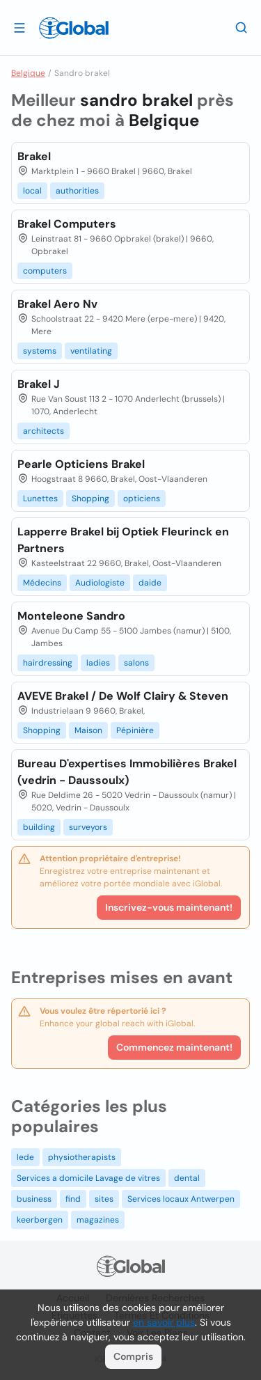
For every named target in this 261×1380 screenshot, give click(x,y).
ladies (98, 662)
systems (39, 350)
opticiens (141, 498)
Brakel (34, 156)
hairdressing (47, 662)
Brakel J (38, 384)
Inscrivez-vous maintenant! (168, 907)
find (73, 1199)
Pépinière (135, 730)
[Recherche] (241, 27)
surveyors (88, 827)
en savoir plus (164, 1322)
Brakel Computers (66, 224)
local (32, 190)
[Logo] (74, 28)
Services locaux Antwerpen (181, 1199)
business (34, 1199)
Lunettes (40, 498)
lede (25, 1157)
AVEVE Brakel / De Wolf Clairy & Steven (122, 696)
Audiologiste (100, 582)
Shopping (90, 498)
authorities (77, 190)
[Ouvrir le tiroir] (19, 27)
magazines (98, 1219)
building (39, 827)
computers (45, 270)
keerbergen (40, 1219)
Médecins (42, 582)
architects (43, 431)
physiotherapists (82, 1157)
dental (187, 1178)
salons (136, 662)
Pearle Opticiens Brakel (81, 464)
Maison (88, 730)
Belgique (28, 73)
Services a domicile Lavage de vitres (88, 1178)
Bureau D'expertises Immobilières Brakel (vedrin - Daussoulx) (127, 771)
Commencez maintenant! (174, 1047)
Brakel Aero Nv (57, 304)
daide (150, 582)
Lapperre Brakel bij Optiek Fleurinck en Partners (123, 540)
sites (104, 1199)
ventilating (91, 350)
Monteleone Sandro (71, 616)
